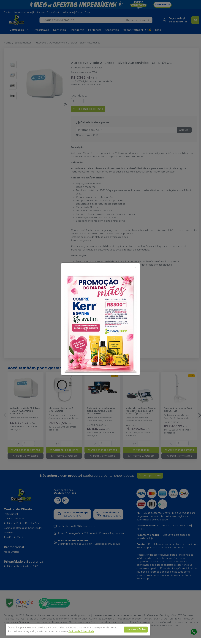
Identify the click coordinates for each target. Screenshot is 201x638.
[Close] (135, 267)
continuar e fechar (136, 629)
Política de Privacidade (81, 631)
